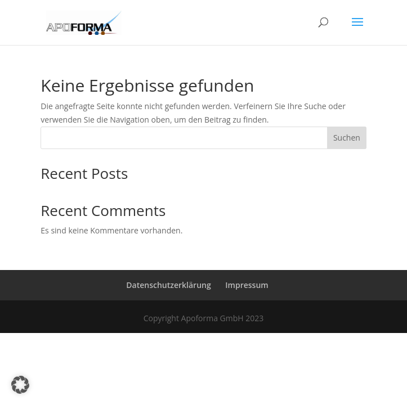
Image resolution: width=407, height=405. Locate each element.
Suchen (346, 137)
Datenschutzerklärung (168, 285)
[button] (20, 384)
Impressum (246, 285)
